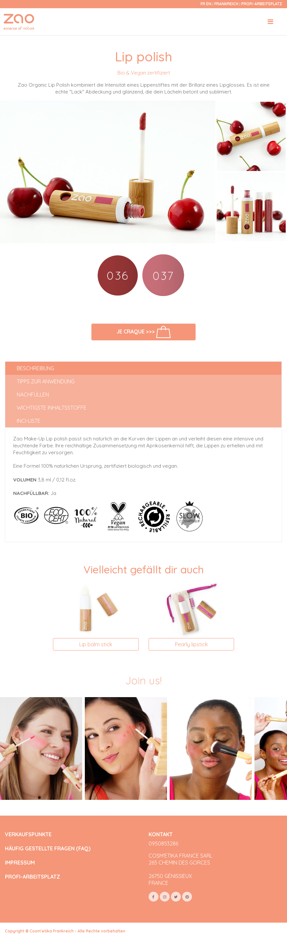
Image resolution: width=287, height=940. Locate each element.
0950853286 (163, 843)
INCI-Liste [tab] (28, 420)
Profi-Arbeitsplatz (261, 3)
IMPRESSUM (20, 863)
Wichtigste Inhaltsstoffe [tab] (51, 407)
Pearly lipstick (191, 644)
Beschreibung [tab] (35, 368)
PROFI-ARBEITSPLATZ (32, 877)
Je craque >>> (143, 332)
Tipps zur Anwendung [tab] (46, 381)
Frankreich (226, 3)
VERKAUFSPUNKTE (28, 834)
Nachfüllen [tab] (33, 394)
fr (203, 3)
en (208, 3)
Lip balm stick (95, 644)
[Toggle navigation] (270, 21)
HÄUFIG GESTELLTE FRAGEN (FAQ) (47, 848)
